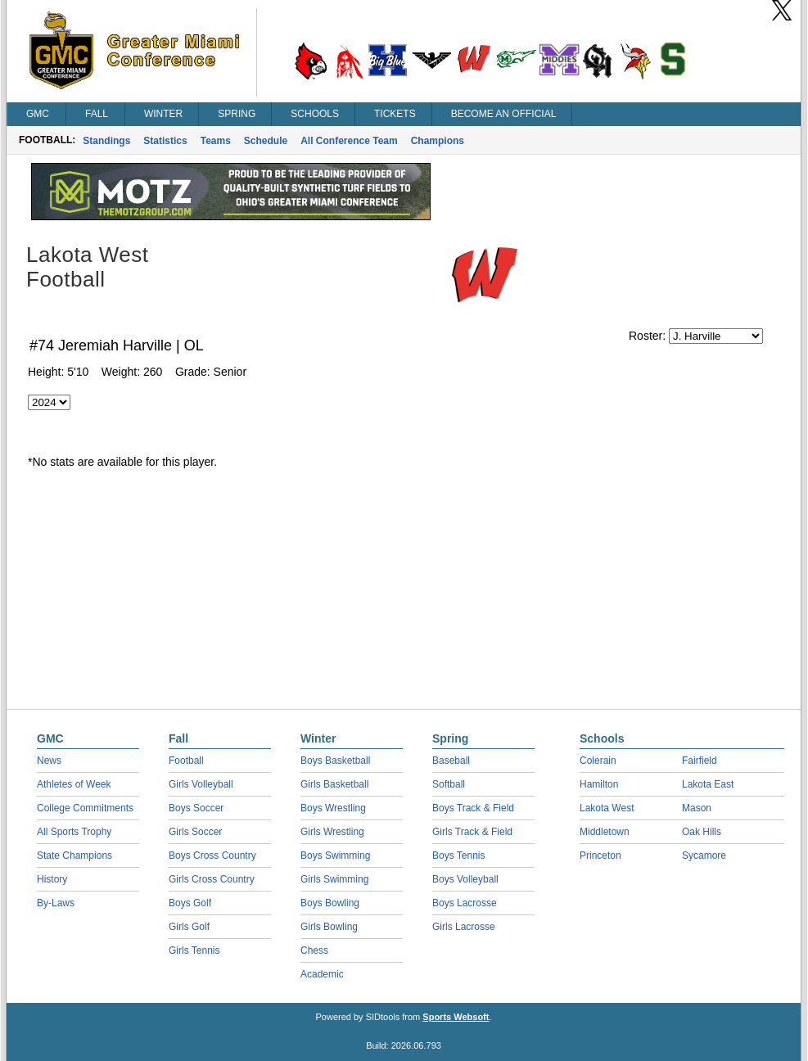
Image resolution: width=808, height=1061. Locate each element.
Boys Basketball (335, 760)
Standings (106, 141)
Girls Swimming (334, 879)
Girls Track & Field (472, 832)
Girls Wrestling (332, 832)
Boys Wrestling (333, 808)
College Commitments (85, 808)
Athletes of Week (74, 784)
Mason (696, 808)
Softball (448, 784)
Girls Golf (189, 926)
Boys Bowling (329, 903)
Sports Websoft (455, 1017)
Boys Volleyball (465, 879)
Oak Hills (701, 832)
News (49, 760)
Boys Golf (190, 903)
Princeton (600, 855)
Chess (314, 950)
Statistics (165, 141)
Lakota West (607, 808)
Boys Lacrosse (464, 903)
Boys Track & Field (473, 808)
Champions (437, 141)
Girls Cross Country (212, 879)
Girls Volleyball (201, 784)
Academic (322, 974)
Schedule (265, 141)
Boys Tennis (458, 855)
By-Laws (55, 903)
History (52, 879)
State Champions (74, 855)
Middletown (605, 832)
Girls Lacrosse (463, 926)
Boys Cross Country (212, 855)
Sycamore (704, 855)
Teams (216, 141)
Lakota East (708, 784)
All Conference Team (348, 141)
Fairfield (699, 760)
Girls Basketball (334, 784)
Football (186, 760)
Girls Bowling (329, 926)
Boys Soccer (196, 808)
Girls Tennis (194, 950)
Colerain (598, 760)
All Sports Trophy (74, 832)
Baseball (451, 760)
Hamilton (599, 784)
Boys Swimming (335, 855)
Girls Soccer (195, 832)
